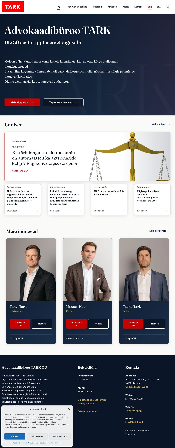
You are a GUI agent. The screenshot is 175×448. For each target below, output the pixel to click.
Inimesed (112, 6)
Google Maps (133, 386)
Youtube (130, 434)
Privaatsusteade (87, 411)
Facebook (144, 430)
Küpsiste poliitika (20, 443)
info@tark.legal (134, 422)
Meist (126, 6)
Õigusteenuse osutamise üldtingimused (44, 443)
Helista (42, 323)
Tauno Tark (132, 306)
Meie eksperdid (20, 102)
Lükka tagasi (37, 436)
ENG (159, 6)
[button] (69, 409)
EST (149, 6)
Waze (145, 386)
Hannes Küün (77, 306)
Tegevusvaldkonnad (76, 6)
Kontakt (138, 6)
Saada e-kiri (20, 323)
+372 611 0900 (133, 411)
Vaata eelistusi (60, 436)
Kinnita (14, 436)
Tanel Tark (18, 306)
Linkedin (130, 430)
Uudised (97, 6)
